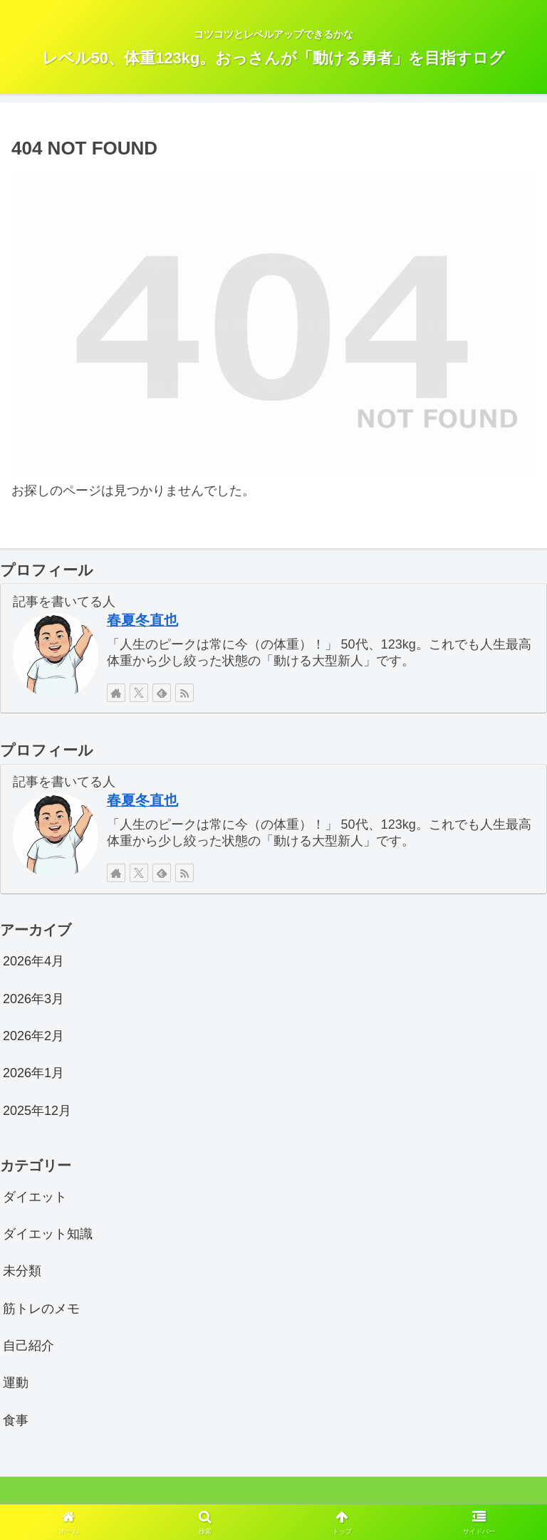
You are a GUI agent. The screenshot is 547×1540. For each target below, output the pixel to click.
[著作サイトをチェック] (116, 692)
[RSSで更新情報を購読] (184, 692)
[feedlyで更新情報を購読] (161, 692)
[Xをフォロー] (139, 692)
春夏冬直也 (142, 620)
